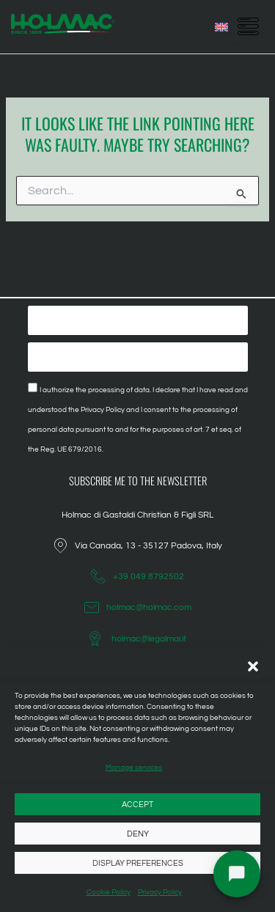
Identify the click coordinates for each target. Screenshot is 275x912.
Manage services (134, 767)
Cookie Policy (109, 892)
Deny (138, 834)
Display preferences (137, 863)
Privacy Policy (160, 892)
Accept (137, 805)
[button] (253, 666)
